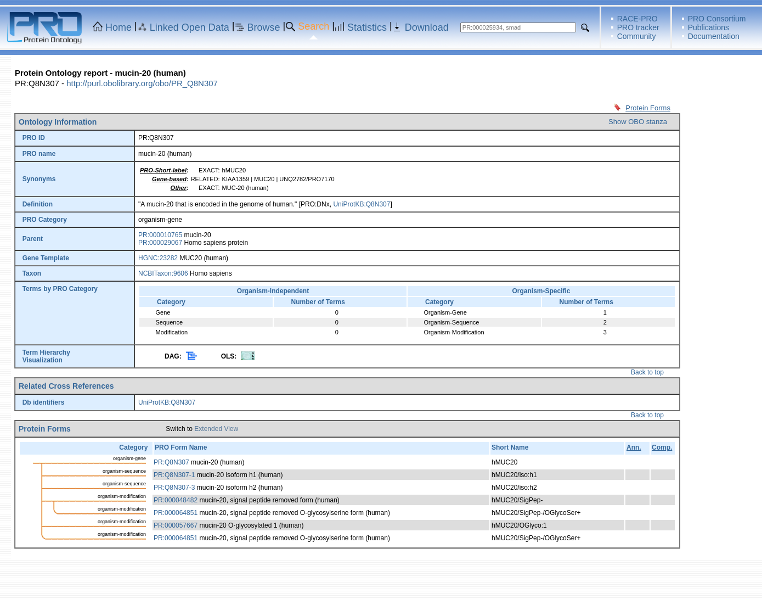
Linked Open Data (189, 27)
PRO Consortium (717, 18)
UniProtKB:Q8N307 (361, 204)
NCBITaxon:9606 (163, 273)
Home (118, 27)
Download (427, 27)
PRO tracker (638, 27)
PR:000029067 (160, 243)
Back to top (647, 372)
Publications (709, 27)
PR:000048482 (175, 500)
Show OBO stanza (637, 121)
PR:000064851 (175, 513)
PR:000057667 (175, 525)
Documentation (714, 36)
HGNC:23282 (158, 258)
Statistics (367, 27)
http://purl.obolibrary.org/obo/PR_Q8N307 (142, 83)
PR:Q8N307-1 (174, 475)
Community (636, 36)
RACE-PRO (637, 18)
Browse (263, 27)
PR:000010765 (160, 235)
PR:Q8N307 (171, 462)
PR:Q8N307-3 (174, 487)
